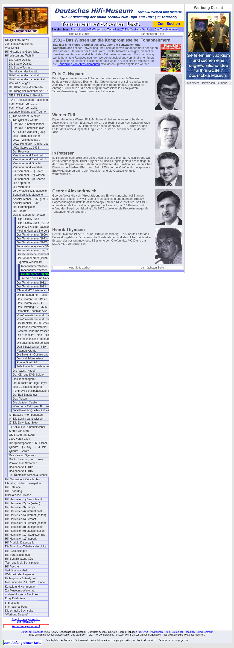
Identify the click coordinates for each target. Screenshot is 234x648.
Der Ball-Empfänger (25, 394)
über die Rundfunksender (28, 124)
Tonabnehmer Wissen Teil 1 (38, 266)
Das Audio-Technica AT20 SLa (35, 311)
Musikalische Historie (18, 495)
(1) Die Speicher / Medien (24, 116)
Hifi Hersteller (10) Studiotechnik (25, 534)
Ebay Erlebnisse (15, 598)
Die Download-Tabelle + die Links (25, 546)
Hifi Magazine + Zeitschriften (22, 479)
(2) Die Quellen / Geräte (23, 120)
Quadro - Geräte (19, 451)
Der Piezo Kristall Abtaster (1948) (37, 226)
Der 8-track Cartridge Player (30, 383)
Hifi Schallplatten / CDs (19, 558)
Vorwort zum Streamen (23, 463)
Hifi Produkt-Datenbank (19, 542)
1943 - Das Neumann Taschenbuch (30, 100)
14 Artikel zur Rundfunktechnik (27, 427)
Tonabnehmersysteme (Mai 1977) (37, 246)
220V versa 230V (19, 438)
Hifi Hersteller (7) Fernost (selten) (25, 523)
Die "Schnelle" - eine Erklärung (36, 335)
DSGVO (143, 631)
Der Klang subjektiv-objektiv (26, 87)
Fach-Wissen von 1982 (23, 107)
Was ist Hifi (12, 47)
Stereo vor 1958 (19, 431)
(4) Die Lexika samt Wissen (26, 418)
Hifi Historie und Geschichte (22, 51)
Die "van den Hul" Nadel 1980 (39, 278)
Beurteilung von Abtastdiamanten (79, 64)
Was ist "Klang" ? (19, 83)
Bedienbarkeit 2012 (21, 467)
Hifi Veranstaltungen (17, 554)
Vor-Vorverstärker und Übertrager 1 (38, 315)
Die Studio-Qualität (20, 63)
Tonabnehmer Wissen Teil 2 (38, 270)
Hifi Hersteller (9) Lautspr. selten (24, 530)
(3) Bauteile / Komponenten (26, 414)
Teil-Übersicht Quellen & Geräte (32, 410)
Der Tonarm (20, 210)
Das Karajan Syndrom (22, 455)
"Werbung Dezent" (16, 614)
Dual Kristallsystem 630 (31, 346)
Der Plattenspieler (24, 207)
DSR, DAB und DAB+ (22, 434)
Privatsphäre (157, 631)
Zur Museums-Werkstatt (20, 590)
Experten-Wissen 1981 (31, 262)
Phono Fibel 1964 (27, 362)
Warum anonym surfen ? (26, 626)
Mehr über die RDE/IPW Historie (25, 582)
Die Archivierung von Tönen (26, 459)
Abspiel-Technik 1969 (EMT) (30, 199)
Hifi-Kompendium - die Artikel (27, 79)
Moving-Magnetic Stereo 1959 (35, 230)
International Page (16, 606)
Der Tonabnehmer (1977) (32, 242)
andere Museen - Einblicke (21, 594)
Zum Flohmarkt (205, 631)
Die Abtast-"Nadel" (24, 370)
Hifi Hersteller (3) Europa (20, 507)
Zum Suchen (169, 24)
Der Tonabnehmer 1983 (31, 286)
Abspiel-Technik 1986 (26, 203)
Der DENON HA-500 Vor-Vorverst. (38, 323)
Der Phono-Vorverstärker (32, 327)
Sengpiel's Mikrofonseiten (28, 194)
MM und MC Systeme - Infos (34, 290)
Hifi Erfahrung (13, 491)
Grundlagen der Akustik (23, 71)
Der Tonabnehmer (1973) (32, 238)
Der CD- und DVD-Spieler (28, 374)
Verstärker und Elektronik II (29, 159)
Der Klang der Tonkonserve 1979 (29, 91)
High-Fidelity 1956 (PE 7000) (34, 222)
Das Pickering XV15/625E (33, 307)
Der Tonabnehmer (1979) (32, 258)
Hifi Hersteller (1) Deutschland (23, 499)
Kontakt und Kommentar (20, 586)
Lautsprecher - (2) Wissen (29, 175)
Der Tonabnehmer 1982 (31, 282)
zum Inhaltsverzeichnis (19, 43)
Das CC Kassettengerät (27, 386)
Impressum (12, 602)
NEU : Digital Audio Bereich (26, 95)
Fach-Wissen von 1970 (23, 103)
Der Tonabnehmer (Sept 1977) (35, 250)
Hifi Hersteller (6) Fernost (20, 519)
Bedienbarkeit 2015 (21, 471)
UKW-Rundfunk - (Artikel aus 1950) (34, 143)
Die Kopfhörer (21, 183)
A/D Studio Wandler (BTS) (29, 132)
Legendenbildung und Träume (27, 111)
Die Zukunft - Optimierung (32, 354)
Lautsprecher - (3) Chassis (29, 179)
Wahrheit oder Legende (19, 574)
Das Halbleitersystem (30, 358)
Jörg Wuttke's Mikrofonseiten (30, 190)
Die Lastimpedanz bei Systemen (36, 342)
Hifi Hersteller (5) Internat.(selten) (25, 515)
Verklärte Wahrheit (16, 570)
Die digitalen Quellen (25, 402)
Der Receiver (21, 151)
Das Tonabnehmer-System (29, 214)
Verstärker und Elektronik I (29, 155)
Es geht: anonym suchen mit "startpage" (26, 620)
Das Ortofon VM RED (30, 303)
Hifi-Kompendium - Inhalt (24, 75)
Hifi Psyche (12, 566)
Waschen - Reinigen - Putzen (31, 406)
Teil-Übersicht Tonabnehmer (34, 366)
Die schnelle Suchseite (19, 610)
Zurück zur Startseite (32, 631)
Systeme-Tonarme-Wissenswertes (38, 331)
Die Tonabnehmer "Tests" (32, 294)
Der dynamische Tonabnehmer (35, 254)
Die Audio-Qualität (20, 59)
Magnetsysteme (26, 350)
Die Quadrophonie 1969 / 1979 (28, 443)
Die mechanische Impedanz (34, 338)
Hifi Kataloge (13, 487)
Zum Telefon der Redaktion (180, 631)
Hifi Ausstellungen (16, 550)
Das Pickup (20, 398)
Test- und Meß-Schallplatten (22, 562)
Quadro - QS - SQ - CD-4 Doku (28, 447)
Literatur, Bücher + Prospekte (23, 483)
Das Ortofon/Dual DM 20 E (33, 299)
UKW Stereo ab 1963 (26, 147)
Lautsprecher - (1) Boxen (28, 171)
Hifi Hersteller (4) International (23, 511)
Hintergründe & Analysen (20, 578)
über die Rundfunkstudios (28, 128)
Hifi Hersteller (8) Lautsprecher (24, 527)
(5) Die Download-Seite (23, 422)
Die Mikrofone (21, 186)
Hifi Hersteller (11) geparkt (21, 538)
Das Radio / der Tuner (26, 135)
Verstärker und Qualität (27, 163)
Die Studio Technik (20, 67)
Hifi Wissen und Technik (19, 55)
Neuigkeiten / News (17, 40)
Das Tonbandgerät (24, 379)
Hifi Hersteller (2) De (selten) (22, 503)
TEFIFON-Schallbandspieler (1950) (34, 390)
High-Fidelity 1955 (28, 219)
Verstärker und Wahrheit (28, 167)
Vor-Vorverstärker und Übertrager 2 (38, 319)
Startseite (76, 29)
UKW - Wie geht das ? (26, 139)
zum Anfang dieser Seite (22, 643)
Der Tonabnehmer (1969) (32, 234)
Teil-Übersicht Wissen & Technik (28, 475)
